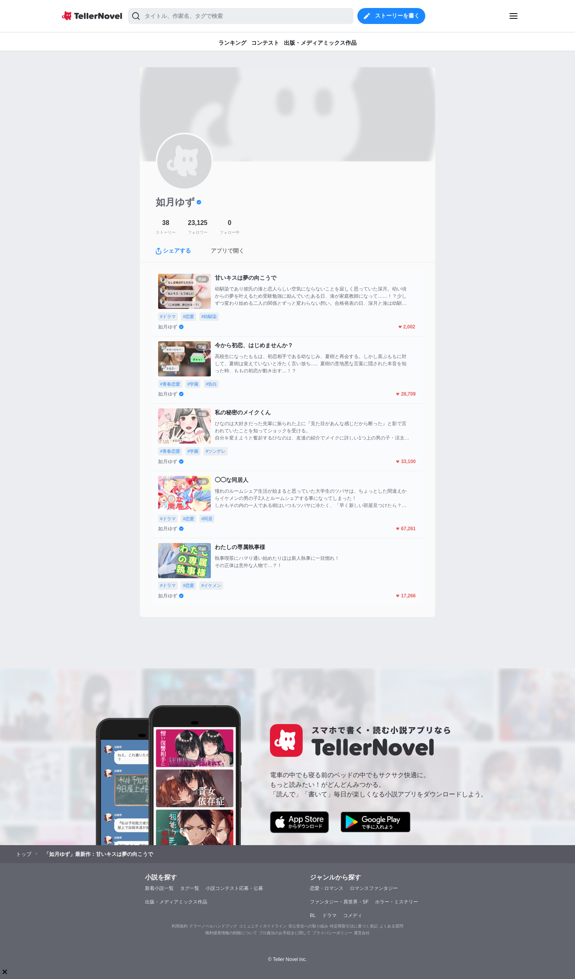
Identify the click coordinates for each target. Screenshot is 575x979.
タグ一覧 (189, 888)
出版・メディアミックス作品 (176, 902)
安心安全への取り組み (308, 926)
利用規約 (180, 926)
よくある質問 (391, 926)
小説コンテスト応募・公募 (234, 888)
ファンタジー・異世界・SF (339, 902)
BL (313, 915)
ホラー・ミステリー (396, 902)
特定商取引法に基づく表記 (354, 926)
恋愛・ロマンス (326, 888)
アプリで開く (227, 250)
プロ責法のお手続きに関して (285, 933)
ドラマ (329, 915)
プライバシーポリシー (332, 933)
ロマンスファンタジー (374, 888)
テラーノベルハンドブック (213, 926)
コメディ (352, 915)
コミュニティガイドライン (263, 926)
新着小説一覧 (159, 888)
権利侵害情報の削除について (231, 933)
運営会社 (362, 933)
